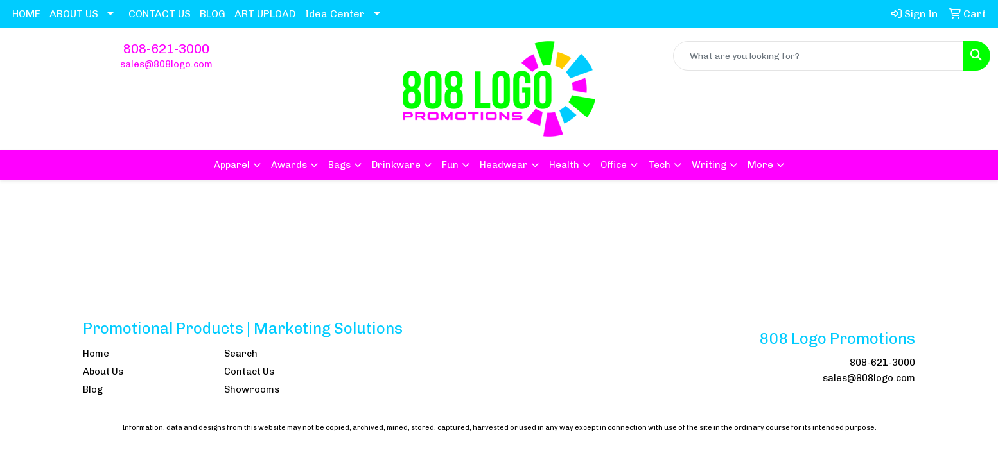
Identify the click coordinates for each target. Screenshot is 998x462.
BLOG (212, 14)
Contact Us (249, 371)
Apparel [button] (232, 165)
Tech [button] (659, 165)
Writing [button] (709, 165)
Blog (93, 389)
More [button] (760, 165)
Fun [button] (450, 165)
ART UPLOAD (265, 14)
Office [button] (613, 165)
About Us (103, 371)
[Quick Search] (818, 56)
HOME (26, 14)
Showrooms (251, 389)
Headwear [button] (504, 165)
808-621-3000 (166, 48)
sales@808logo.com (166, 64)
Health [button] (564, 165)
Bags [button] (339, 165)
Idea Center (335, 14)
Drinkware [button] (396, 165)
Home (96, 353)
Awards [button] (289, 165)
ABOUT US (73, 14)
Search (241, 353)
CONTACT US (159, 14)
